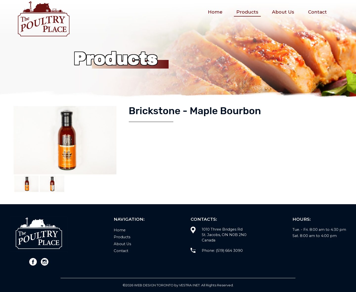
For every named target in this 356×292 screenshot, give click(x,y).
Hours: (301, 219)
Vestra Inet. (189, 285)
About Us (283, 12)
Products (247, 12)
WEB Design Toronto (154, 285)
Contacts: (204, 219)
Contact (317, 12)
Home (215, 12)
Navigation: (129, 219)
